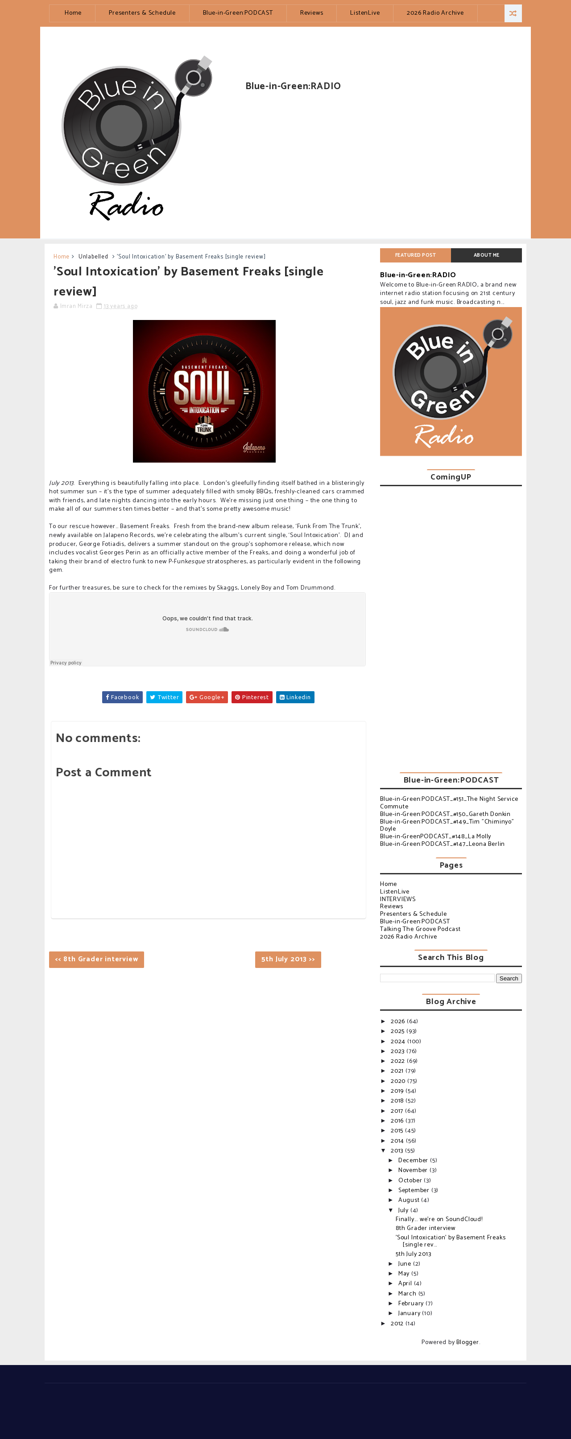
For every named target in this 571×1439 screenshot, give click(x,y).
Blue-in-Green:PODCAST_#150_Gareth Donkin (445, 814)
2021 (398, 1071)
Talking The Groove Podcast (420, 929)
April (406, 1284)
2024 (399, 1042)
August (410, 1200)
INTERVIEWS (398, 899)
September (414, 1190)
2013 (398, 1151)
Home (73, 13)
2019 (398, 1091)
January (410, 1313)
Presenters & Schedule (142, 13)
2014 (398, 1141)
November (414, 1170)
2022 (399, 1061)
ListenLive (365, 13)
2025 (398, 1031)
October (411, 1181)
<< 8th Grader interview (96, 959)
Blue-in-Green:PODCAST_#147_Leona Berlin (442, 844)
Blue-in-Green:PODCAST (238, 13)
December (414, 1161)
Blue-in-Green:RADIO (418, 275)
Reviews (311, 13)
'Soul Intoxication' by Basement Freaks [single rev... (450, 1241)
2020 (399, 1081)
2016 (398, 1121)
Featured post (415, 255)
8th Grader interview (425, 1228)
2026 (399, 1022)
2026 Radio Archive (435, 13)
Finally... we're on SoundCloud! (439, 1219)
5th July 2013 (413, 1254)
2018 (398, 1101)
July (404, 1210)
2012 (398, 1324)
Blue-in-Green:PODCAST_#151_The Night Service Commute (449, 803)
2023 (398, 1051)
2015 (398, 1131)
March (408, 1294)
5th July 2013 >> (288, 959)
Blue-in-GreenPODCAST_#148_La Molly (435, 837)
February (412, 1304)
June (405, 1264)
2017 (398, 1111)
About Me (487, 255)
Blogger (467, 1342)
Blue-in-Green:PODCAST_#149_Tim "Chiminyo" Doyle (447, 826)
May (404, 1274)
